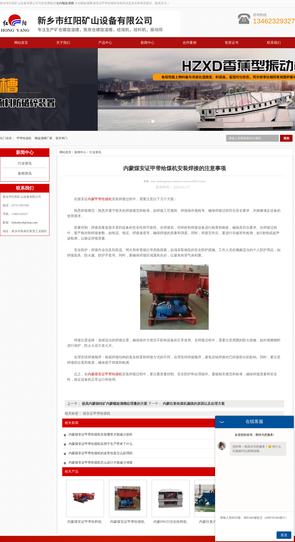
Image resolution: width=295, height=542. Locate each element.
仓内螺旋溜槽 (65, 3)
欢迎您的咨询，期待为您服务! (254, 435)
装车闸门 (61, 120)
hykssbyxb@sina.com (24, 205)
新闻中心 (147, 43)
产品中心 (105, 43)
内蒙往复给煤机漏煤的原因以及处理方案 (193, 386)
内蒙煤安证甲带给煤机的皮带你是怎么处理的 (101, 435)
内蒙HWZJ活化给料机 (170, 504)
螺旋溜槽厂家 (44, 120)
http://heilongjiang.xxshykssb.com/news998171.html (178, 164)
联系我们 (274, 43)
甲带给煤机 (24, 120)
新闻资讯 (25, 156)
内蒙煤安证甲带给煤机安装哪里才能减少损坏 (101, 417)
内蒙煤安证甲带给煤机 (127, 504)
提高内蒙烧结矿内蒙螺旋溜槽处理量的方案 (114, 386)
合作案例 (189, 43)
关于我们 (63, 43)
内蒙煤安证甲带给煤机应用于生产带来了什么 (101, 426)
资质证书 (231, 43)
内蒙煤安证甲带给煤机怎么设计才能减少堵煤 (101, 445)
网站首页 (21, 43)
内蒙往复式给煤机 (213, 504)
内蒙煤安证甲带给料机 (84, 504)
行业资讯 (25, 146)
